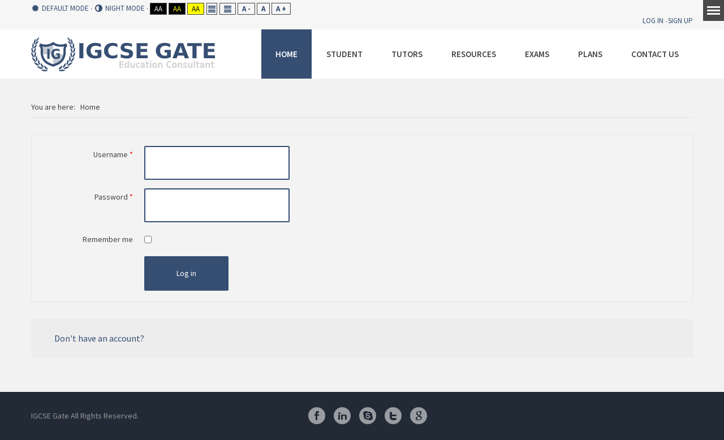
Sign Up (680, 20)
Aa (158, 9)
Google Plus (419, 416)
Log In (653, 20)
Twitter (393, 416)
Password (113, 197)
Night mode (120, 8)
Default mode (60, 8)
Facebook (317, 416)
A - (246, 9)
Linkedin (342, 416)
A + (281, 9)
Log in (186, 273)
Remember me (108, 239)
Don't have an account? (99, 338)
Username (113, 154)
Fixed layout (211, 9)
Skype (368, 416)
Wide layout (227, 9)
